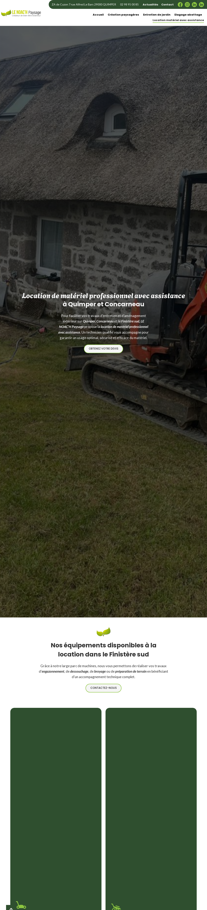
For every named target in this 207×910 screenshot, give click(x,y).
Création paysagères (123, 15)
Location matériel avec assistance (178, 20)
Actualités (150, 4)
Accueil (98, 15)
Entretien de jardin (156, 15)
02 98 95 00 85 (129, 4)
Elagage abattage (188, 15)
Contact (167, 4)
